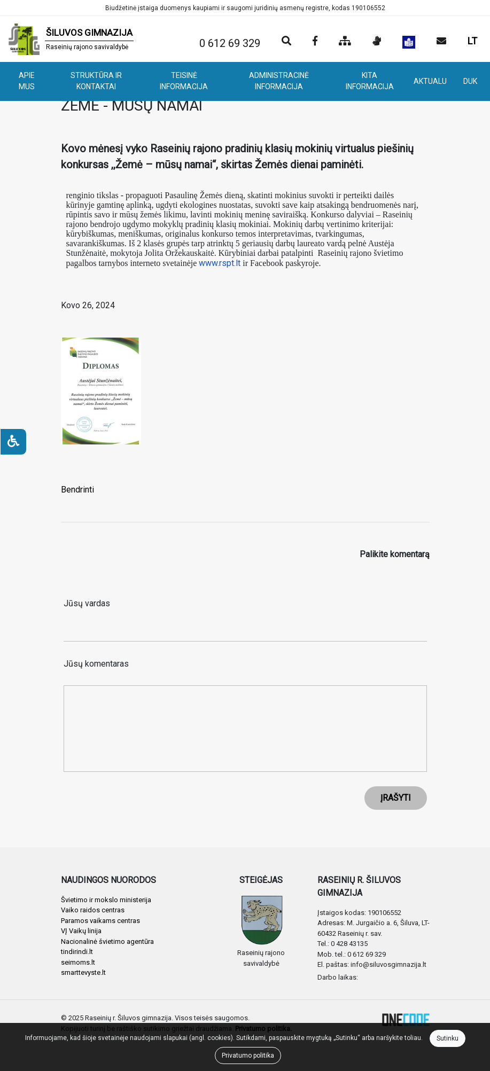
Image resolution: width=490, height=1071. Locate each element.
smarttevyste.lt (83, 972)
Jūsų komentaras (96, 664)
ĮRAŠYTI (395, 798)
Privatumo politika (248, 1055)
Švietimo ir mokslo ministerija (106, 900)
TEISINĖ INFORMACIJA (184, 81)
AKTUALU (430, 81)
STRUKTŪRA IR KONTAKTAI (96, 81)
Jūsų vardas (87, 603)
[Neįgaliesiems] (13, 441)
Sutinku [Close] (447, 1038)
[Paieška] (286, 41)
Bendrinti (77, 489)
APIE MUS (27, 81)
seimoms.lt (78, 962)
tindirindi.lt (77, 952)
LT (472, 40)
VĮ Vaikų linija (81, 931)
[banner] (71, 39)
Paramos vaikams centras (100, 921)
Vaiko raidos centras (93, 910)
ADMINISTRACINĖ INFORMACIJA (279, 81)
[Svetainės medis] (345, 41)
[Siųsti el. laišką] (441, 41)
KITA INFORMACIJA (370, 81)
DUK (470, 81)
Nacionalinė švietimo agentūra (107, 941)
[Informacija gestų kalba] (376, 41)
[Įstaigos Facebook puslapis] (315, 41)
